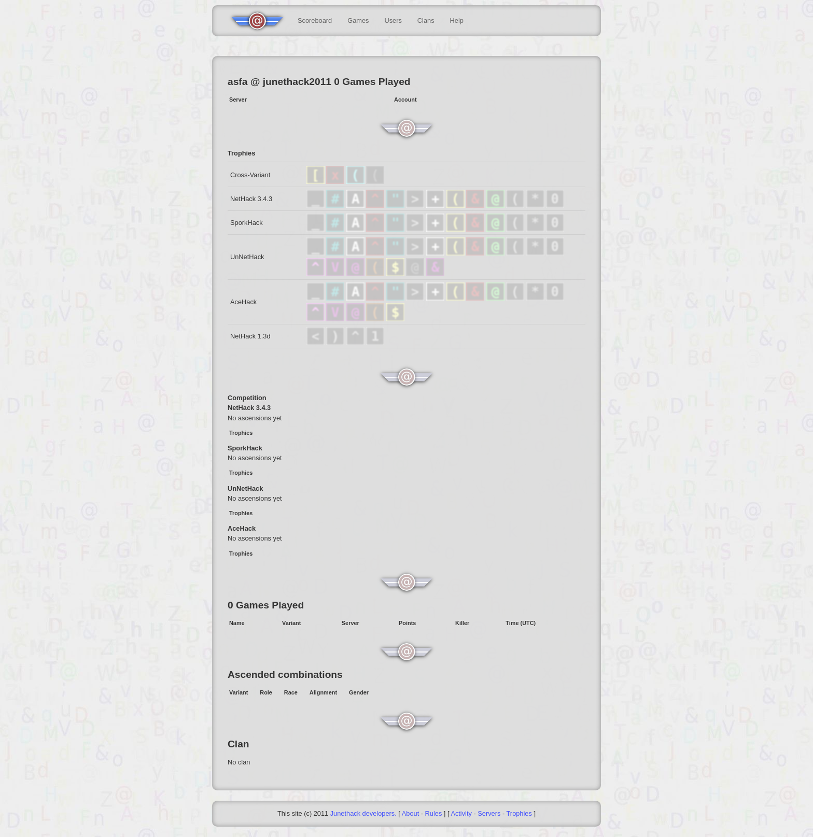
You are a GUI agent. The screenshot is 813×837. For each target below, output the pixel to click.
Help (457, 20)
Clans (425, 20)
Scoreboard (315, 20)
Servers (489, 813)
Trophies (519, 813)
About (410, 813)
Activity (461, 813)
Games (358, 20)
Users (392, 20)
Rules (433, 813)
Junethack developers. (363, 813)
